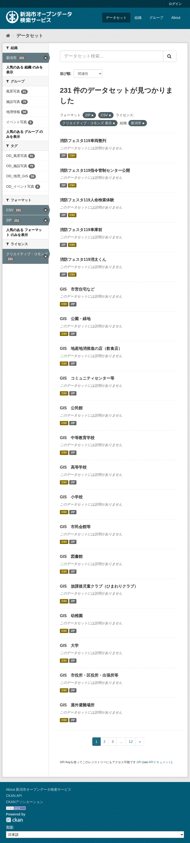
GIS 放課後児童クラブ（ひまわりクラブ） (99, 586)
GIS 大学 (69, 645)
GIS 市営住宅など (77, 289)
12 (131, 742)
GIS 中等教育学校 (77, 438)
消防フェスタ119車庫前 (81, 230)
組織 (138, 18)
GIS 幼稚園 (71, 616)
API (139, 762)
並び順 (65, 74)
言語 (9, 827)
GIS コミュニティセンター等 (87, 378)
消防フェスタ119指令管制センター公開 (95, 170)
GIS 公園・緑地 (75, 319)
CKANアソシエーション (24, 802)
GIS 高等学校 (73, 467)
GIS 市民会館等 (75, 527)
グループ (156, 18)
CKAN (14, 819)
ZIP (63, 155)
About (175, 18)
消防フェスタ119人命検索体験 (87, 200)
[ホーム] (8, 35)
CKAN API (14, 796)
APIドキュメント (160, 762)
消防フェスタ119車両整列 (83, 141)
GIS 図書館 (71, 556)
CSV (72, 155)
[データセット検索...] (111, 56)
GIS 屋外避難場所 (77, 705)
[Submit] (169, 56)
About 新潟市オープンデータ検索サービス (38, 789)
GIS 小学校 (71, 497)
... (121, 742)
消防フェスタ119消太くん (83, 259)
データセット (116, 18)
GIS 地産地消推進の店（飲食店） (91, 348)
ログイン (175, 4)
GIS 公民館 (71, 408)
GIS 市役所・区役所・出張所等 (89, 675)
